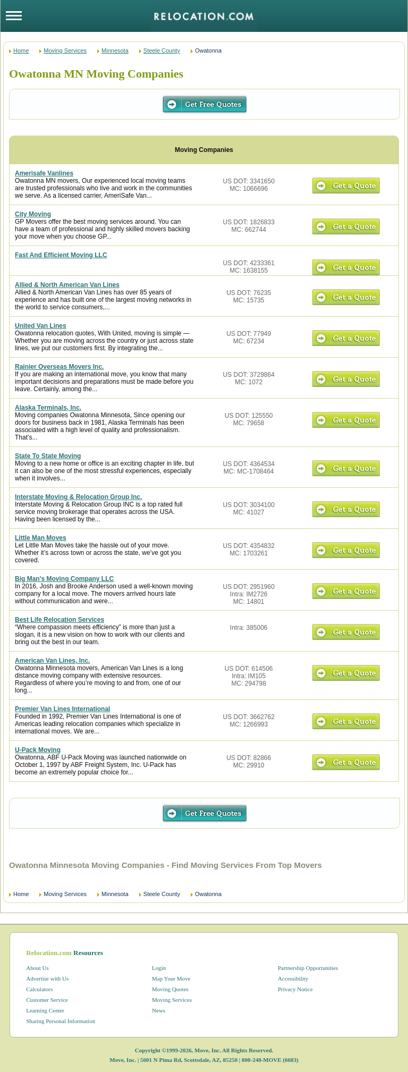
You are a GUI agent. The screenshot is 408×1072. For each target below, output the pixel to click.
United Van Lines (40, 326)
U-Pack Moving (38, 750)
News (158, 1010)
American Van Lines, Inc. (52, 660)
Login (159, 968)
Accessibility (293, 978)
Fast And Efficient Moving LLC (61, 255)
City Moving (33, 214)
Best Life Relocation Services (59, 619)
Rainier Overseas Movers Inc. (59, 366)
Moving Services (65, 50)
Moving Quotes (170, 989)
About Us (37, 968)
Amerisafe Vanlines (44, 173)
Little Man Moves (40, 538)
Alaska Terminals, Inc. (48, 407)
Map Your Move (171, 978)
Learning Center (45, 1010)
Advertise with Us (47, 978)
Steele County (161, 50)
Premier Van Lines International (62, 709)
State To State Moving (48, 456)
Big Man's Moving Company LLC (64, 579)
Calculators (39, 989)
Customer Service (47, 1000)
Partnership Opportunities (308, 968)
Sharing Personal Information (60, 1021)
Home (21, 50)
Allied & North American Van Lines (67, 285)
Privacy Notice (295, 989)
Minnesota (115, 50)
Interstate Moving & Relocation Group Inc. (78, 497)
